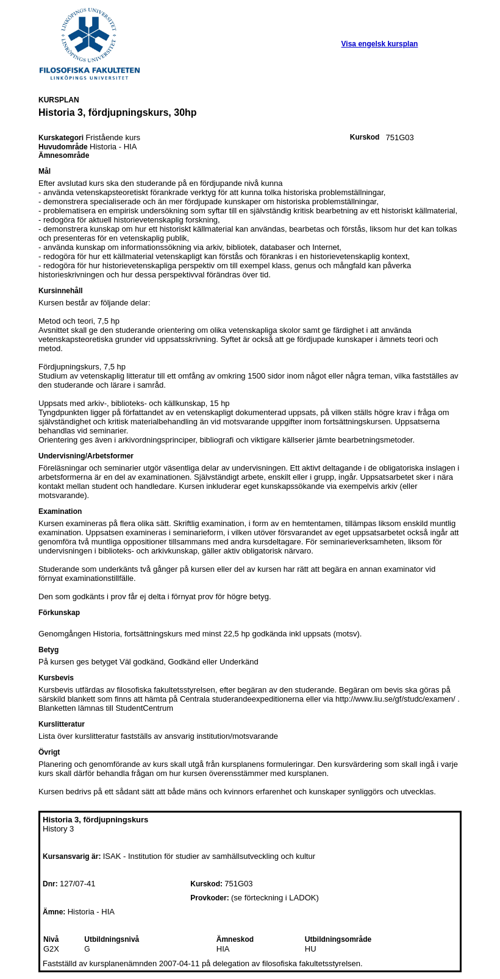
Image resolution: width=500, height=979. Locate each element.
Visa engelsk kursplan (379, 44)
